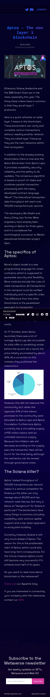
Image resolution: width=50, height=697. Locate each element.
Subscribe (38, 681)
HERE (21, 599)
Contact (42, 9)
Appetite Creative (39, 694)
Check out (10, 583)
